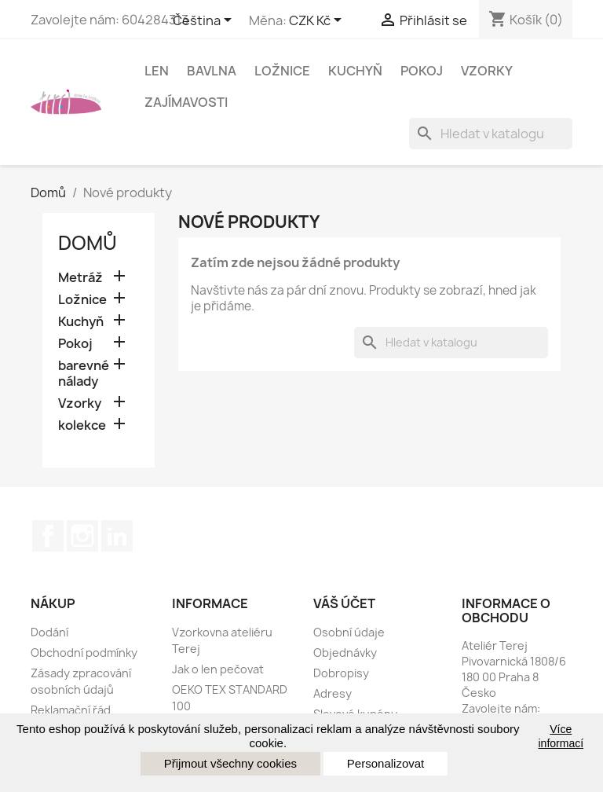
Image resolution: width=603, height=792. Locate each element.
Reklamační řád (71, 709)
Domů (87, 242)
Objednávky (345, 652)
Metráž (80, 278)
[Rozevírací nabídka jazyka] (205, 21)
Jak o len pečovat (218, 669)
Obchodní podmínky (84, 652)
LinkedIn (117, 536)
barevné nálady (83, 374)
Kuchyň (355, 70)
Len (156, 70)
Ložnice (282, 70)
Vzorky (487, 70)
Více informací (561, 736)
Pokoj (421, 70)
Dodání (49, 632)
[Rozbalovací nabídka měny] (318, 21)
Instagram (82, 536)
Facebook (48, 536)
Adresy (332, 693)
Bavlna (211, 70)
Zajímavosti (186, 102)
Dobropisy (341, 673)
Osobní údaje (349, 632)
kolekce (82, 425)
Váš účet (344, 603)
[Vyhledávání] (490, 133)
